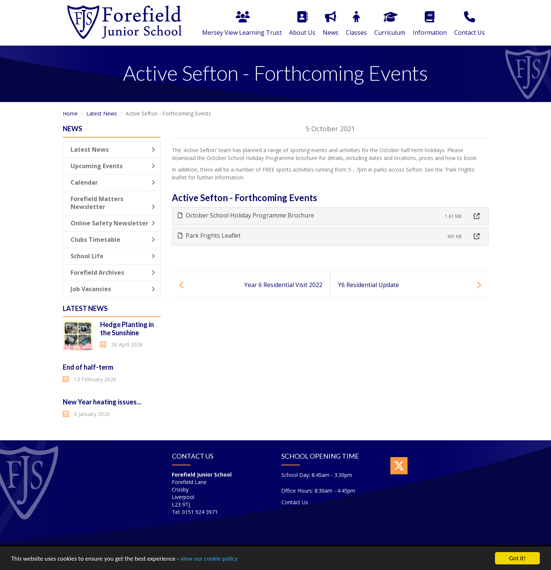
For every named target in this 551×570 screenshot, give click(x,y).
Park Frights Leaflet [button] (209, 235)
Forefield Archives (113, 272)
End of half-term (88, 367)
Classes (356, 24)
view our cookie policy (209, 559)
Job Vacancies (113, 289)
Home (70, 113)
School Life (113, 256)
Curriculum (389, 24)
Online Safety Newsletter (113, 223)
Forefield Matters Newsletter (113, 203)
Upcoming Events (113, 166)
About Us (302, 24)
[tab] (330, 216)
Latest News (101, 113)
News (330, 24)
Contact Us (469, 24)
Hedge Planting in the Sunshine (127, 328)
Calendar (113, 182)
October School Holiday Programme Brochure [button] (246, 215)
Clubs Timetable (113, 239)
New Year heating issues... (102, 402)
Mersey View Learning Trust (242, 24)
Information (430, 24)
